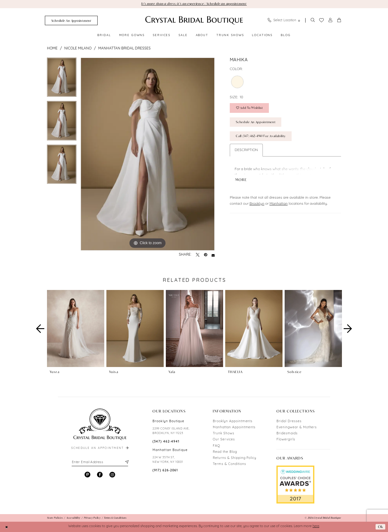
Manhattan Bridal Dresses (124, 48)
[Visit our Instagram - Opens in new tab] (112, 475)
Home (52, 48)
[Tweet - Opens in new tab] (197, 255)
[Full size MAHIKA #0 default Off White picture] (147, 154)
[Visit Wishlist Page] (321, 20)
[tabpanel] (61, 79)
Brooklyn (256, 202)
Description (246, 150)
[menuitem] (71, 20)
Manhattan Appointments (234, 427)
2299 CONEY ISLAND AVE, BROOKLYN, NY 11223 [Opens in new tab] (171, 431)
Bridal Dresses (288, 421)
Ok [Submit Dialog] (380, 526)
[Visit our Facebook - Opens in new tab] (100, 475)
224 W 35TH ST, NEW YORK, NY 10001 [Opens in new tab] (167, 459)
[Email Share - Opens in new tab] (213, 255)
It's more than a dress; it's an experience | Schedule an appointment (194, 4)
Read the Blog (225, 452)
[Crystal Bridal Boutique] (194, 20)
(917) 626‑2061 (165, 470)
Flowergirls (285, 439)
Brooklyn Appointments (233, 421)
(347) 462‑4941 (165, 441)
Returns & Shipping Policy (234, 458)
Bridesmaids (287, 433)
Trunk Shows (223, 433)
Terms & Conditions (229, 464)
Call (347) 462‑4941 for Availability (261, 136)
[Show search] (312, 20)
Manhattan (278, 202)
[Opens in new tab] (295, 484)
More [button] (241, 178)
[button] (330, 20)
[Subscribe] (126, 462)
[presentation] (75, 328)
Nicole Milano (78, 48)
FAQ (216, 446)
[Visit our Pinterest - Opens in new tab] (87, 475)
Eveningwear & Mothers (296, 427)
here (316, 526)
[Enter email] (100, 462)
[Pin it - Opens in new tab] (205, 255)
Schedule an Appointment (255, 122)
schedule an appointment (100, 448)
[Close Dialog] (7, 527)
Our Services (224, 439)
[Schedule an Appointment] (71, 20)
